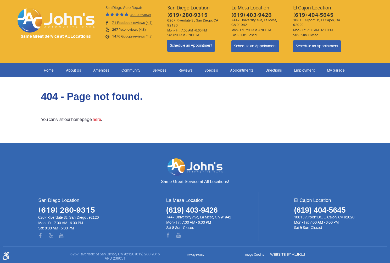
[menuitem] (49, 70)
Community (130, 70)
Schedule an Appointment (191, 45)
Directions (273, 70)
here (97, 119)
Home (49, 70)
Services (159, 70)
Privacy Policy (195, 255)
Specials (211, 70)
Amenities (101, 70)
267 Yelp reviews (129, 29)
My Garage (336, 70)
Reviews (185, 70)
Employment (304, 70)
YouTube (64, 236)
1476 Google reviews (132, 36)
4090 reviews (140, 15)
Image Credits (254, 254)
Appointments (241, 70)
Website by (287, 254)
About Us (73, 70)
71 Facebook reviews (132, 23)
